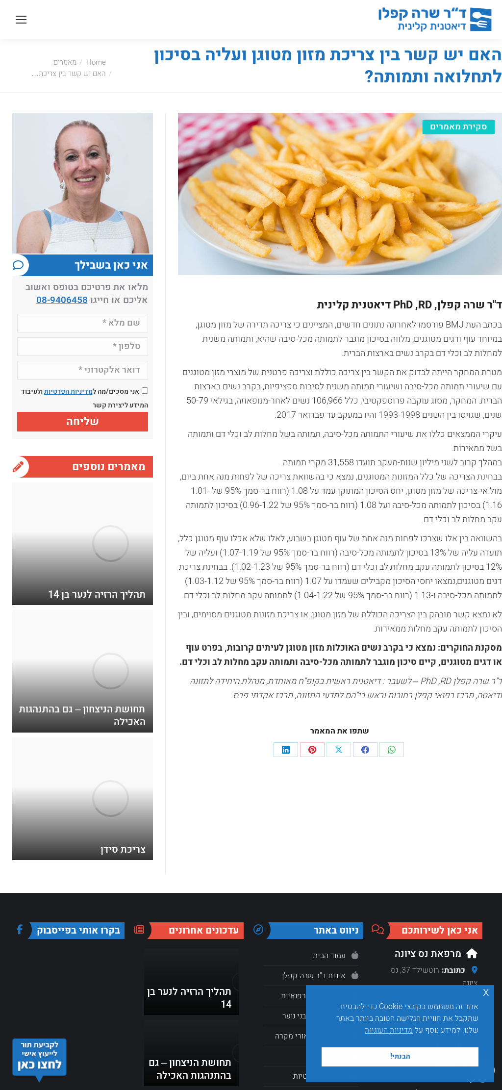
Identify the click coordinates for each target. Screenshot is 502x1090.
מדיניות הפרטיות (68, 391)
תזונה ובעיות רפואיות (313, 996)
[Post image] (110, 543)
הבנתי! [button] (400, 1056)
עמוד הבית (329, 956)
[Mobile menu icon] (21, 19)
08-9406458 (62, 300)
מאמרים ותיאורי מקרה (310, 1036)
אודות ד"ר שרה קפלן (314, 976)
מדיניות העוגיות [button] (389, 1030)
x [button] (486, 992)
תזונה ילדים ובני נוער (314, 1016)
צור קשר (332, 1056)
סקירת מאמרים (458, 126)
